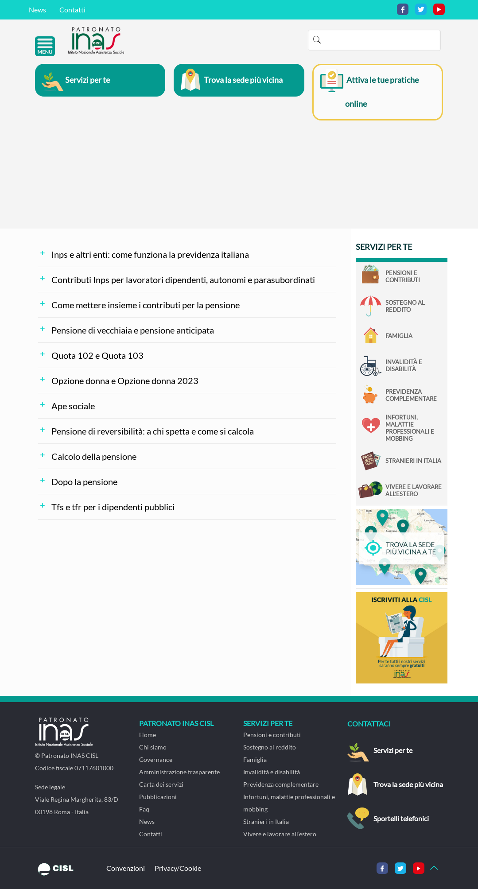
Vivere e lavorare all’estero (413, 490)
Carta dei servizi (161, 784)
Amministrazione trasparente (179, 772)
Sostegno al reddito (405, 306)
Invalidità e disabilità (403, 365)
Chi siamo (153, 747)
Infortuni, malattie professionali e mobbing (409, 428)
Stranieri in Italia (413, 460)
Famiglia (398, 335)
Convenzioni (125, 868)
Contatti (72, 9)
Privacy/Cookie (178, 868)
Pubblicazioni (158, 796)
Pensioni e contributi (402, 276)
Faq (144, 809)
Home (147, 734)
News (37, 9)
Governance (155, 759)
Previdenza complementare (411, 395)
